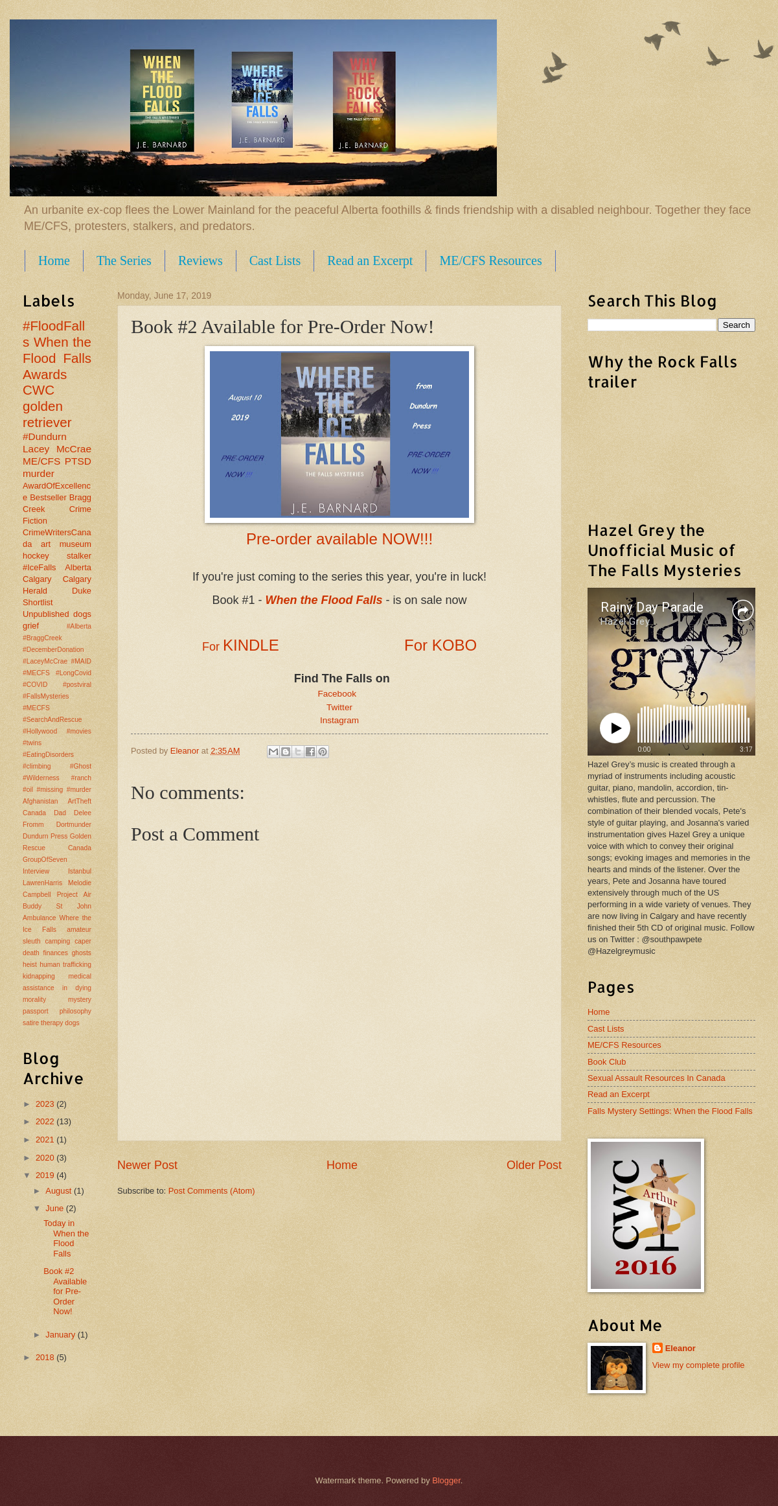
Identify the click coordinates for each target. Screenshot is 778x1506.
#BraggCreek (42, 638)
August (59, 1191)
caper (82, 941)
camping (57, 941)
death (31, 952)
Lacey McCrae (57, 448)
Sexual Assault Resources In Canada (657, 1078)
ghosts (81, 952)
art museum (66, 544)
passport (36, 1011)
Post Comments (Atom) (211, 1191)
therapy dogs (60, 1022)
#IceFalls (39, 567)
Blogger (446, 1480)
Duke (81, 591)
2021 (46, 1139)
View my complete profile (698, 1365)
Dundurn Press (45, 836)
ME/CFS (41, 461)
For (212, 646)
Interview (36, 871)
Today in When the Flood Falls (66, 1238)
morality (34, 999)
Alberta (78, 567)
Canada (34, 813)
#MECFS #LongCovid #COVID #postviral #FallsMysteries (57, 684)
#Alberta (79, 626)
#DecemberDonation (53, 649)
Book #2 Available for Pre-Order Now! (65, 1291)
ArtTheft (79, 801)
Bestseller (48, 497)
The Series (124, 260)
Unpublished (46, 614)
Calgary (37, 579)
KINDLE (251, 645)
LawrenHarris (42, 882)
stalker (79, 556)
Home (54, 260)
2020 (46, 1158)
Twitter (339, 707)
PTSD (78, 461)
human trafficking (65, 964)
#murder (79, 789)
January (61, 1334)
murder (38, 473)
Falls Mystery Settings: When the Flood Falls (670, 1111)
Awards (45, 374)
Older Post (534, 1165)
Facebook (339, 694)
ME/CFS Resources (490, 260)
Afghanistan (40, 801)
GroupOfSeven (45, 859)
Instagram (339, 720)
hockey (36, 556)
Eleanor (680, 1348)
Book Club (607, 1062)
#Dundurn (45, 436)
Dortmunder (73, 824)
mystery (79, 999)
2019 (46, 1175)
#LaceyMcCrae (45, 661)
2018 (46, 1357)
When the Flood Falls (57, 349)
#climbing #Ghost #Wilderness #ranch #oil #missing (57, 778)
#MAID (81, 661)
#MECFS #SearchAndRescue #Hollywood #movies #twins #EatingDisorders (57, 731)
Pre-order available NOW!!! (339, 539)
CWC (38, 389)
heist (30, 964)
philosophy (75, 1011)
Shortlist (38, 602)
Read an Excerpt (370, 260)
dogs (82, 614)
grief (31, 626)
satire (31, 1022)
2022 (46, 1121)
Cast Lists (275, 260)
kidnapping (39, 976)
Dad (60, 813)
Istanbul (79, 871)
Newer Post (147, 1165)
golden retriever (47, 414)
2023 (46, 1104)
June (55, 1208)
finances (55, 952)
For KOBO (440, 645)
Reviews (200, 260)
